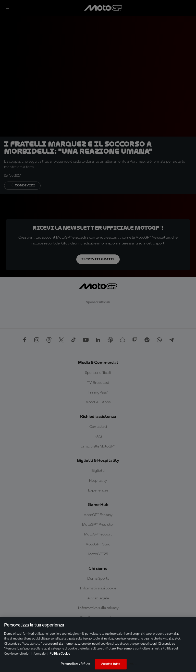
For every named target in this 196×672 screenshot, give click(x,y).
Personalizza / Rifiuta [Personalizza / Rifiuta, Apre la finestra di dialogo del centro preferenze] (75, 664)
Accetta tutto (110, 664)
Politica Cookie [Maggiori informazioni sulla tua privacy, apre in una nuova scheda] (60, 653)
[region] (98, 644)
